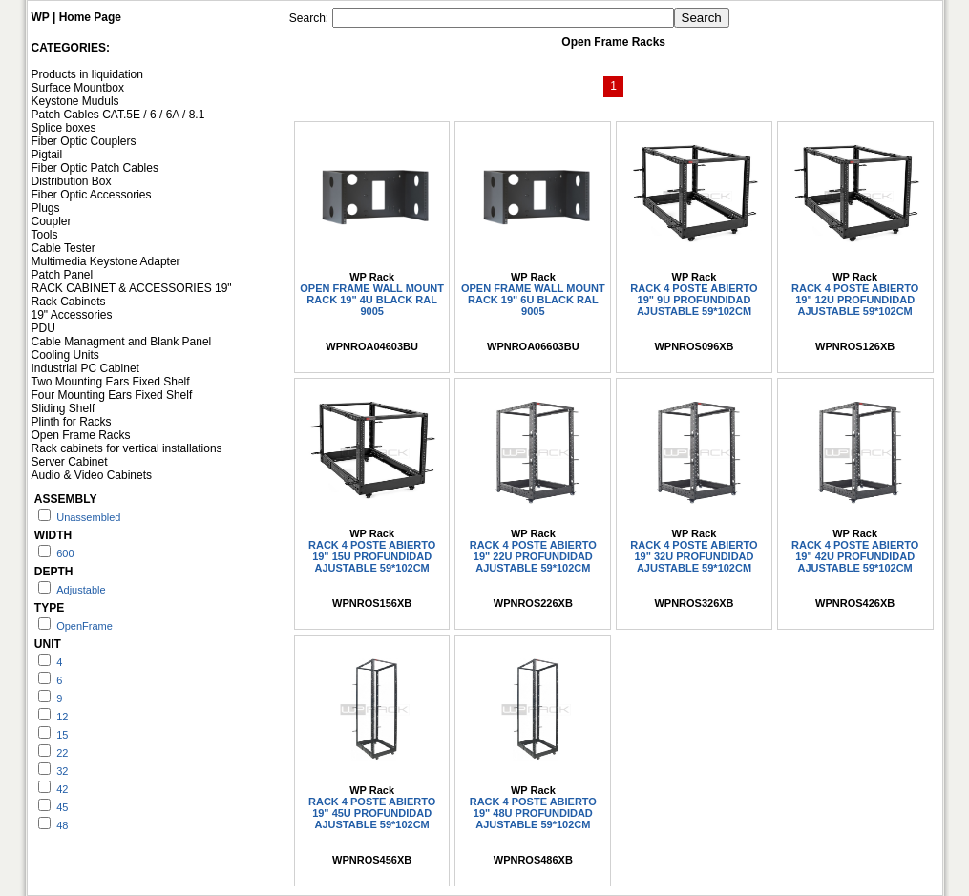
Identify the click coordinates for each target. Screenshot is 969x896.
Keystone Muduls (75, 101)
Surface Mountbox (78, 87)
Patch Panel (63, 274)
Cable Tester (63, 248)
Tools (45, 234)
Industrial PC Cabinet (85, 368)
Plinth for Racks (72, 421)
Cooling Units (65, 355)
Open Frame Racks (81, 435)
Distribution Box (72, 181)
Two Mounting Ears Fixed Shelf (111, 381)
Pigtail (47, 154)
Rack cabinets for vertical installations (127, 448)
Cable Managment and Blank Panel (122, 341)
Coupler (52, 221)
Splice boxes (64, 128)
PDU (43, 328)
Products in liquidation (87, 74)
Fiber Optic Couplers (84, 141)
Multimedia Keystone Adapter (106, 261)
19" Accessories (72, 315)
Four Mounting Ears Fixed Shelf (112, 395)
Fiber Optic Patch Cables (95, 168)
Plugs (46, 208)
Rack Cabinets (69, 301)
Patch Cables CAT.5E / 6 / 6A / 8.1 (118, 114)
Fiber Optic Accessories (92, 194)
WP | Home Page (77, 17)
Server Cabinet (70, 462)
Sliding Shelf (63, 408)
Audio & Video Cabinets (92, 475)
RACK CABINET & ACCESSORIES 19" (132, 288)
